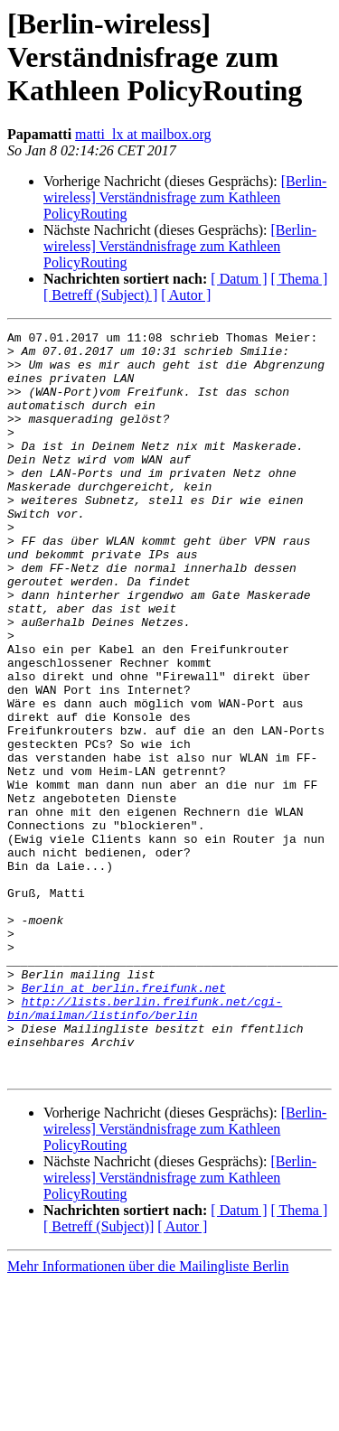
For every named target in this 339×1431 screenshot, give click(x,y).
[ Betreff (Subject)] (98, 1375)
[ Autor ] (186, 295)
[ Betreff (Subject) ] (100, 295)
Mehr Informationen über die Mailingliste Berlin (147, 1415)
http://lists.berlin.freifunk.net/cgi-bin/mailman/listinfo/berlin (144, 1144)
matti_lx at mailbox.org (143, 134)
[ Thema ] (299, 278)
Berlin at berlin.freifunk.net (124, 1120)
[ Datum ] (239, 278)
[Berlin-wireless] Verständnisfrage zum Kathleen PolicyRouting (184, 197)
